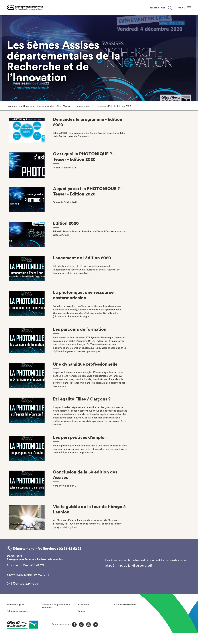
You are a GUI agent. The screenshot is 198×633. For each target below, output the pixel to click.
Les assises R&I (104, 106)
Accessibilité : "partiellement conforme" (56, 606)
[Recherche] (170, 8)
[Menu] (189, 7)
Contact (81, 611)
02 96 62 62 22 (70, 548)
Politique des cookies (17, 611)
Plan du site (83, 604)
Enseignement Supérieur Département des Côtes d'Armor (39, 106)
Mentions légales (15, 604)
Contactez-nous (25, 583)
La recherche (83, 106)
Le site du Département (124, 604)
